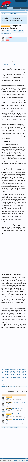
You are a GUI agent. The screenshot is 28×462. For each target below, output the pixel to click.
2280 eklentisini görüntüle (8, 369)
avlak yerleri (12, 30)
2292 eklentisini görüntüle (9, 64)
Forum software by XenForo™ (5, 460)
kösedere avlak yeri (14, 32)
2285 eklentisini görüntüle (20, 372)
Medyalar (20, 8)
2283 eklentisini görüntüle (20, 371)
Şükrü (7, 386)
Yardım (26, 458)
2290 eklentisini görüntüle (8, 377)
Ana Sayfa (4, 8)
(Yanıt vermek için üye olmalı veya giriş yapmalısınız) (17, 391)
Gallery (15, 8)
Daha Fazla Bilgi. (7, 22)
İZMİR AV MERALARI (19, 399)
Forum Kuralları (17, 460)
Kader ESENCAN (12, 386)
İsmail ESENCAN (9, 399)
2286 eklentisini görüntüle (8, 374)
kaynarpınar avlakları (5, 32)
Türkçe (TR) (3, 458)
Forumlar (10, 8)
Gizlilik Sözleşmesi (24, 460)
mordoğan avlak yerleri (5, 33)
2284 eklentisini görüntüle (8, 372)
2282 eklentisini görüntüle (8, 371)
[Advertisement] (15, 51)
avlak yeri (7, 30)
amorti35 (3, 386)
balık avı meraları (19, 30)
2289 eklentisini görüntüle (20, 375)
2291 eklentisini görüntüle (20, 377)
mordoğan (22, 32)
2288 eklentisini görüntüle (8, 375)
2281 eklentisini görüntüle (20, 369)
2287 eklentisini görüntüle (20, 374)
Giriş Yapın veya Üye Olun (21, 1)
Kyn (2, 380)
